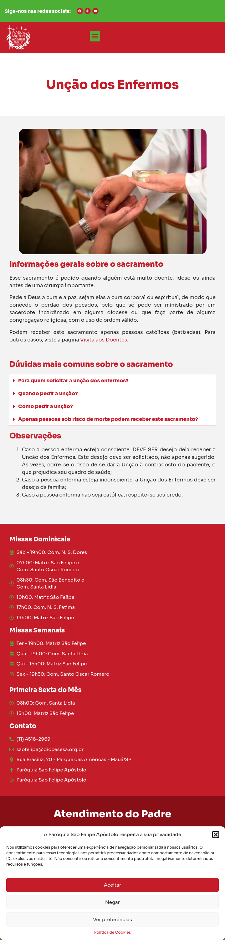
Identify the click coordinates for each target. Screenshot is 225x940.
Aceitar (112, 885)
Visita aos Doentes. (104, 339)
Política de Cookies (112, 932)
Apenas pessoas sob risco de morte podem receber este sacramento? (108, 419)
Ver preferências (112, 919)
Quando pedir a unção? (48, 393)
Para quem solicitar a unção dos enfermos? (73, 380)
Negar (112, 902)
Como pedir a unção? (45, 406)
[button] (215, 834)
